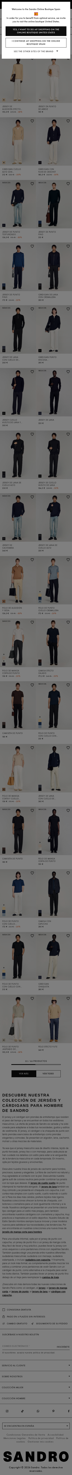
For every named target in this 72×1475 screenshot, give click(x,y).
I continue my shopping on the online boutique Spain (36, 42)
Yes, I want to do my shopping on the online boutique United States (36, 31)
